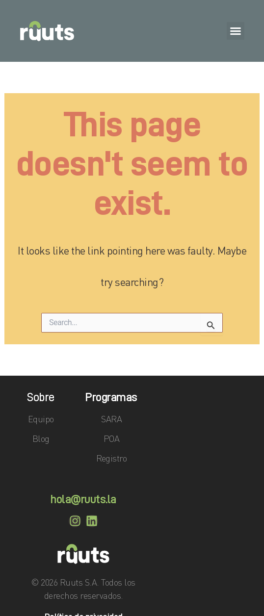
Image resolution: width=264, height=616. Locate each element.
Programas (111, 397)
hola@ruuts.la (83, 499)
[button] (235, 31)
